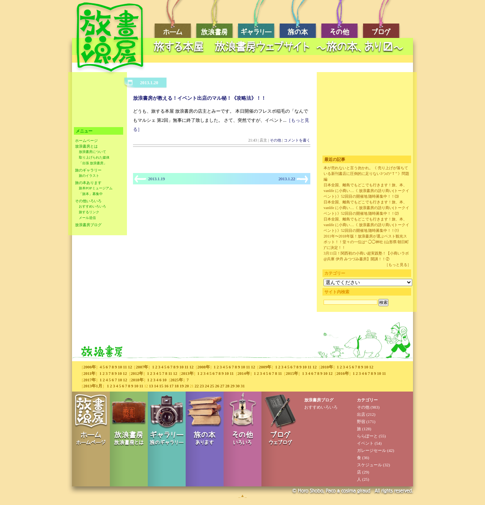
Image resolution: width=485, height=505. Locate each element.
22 (196, 386)
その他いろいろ (88, 201)
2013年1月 (92, 386)
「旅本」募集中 (91, 194)
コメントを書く (297, 140)
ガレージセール (371, 450)
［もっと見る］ (398, 265)
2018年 (137, 380)
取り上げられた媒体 (94, 157)
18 (176, 386)
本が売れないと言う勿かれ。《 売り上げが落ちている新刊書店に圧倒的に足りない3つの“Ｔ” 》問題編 (366, 173)
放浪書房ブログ (88, 225)
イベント (365, 443)
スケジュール (369, 465)
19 (182, 386)
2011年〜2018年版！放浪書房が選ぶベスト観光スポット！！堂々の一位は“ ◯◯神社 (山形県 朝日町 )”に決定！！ (366, 242)
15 (161, 386)
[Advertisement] (280, 59)
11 (125, 367)
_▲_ (242, 495)
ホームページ (86, 140)
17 (171, 386)
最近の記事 (334, 159)
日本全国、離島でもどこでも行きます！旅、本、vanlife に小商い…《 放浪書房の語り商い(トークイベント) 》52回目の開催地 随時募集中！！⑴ (366, 225)
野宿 (361, 421)
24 (207, 386)
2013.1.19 (156, 178)
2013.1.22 (286, 178)
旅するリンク (89, 212)
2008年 (203, 367)
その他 (275, 140)
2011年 (89, 373)
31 (243, 386)
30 (237, 386)
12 (130, 367)
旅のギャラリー (88, 170)
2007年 (142, 367)
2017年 (89, 380)
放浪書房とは (86, 146)
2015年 (292, 373)
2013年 (187, 373)
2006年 (89, 367)
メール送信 (87, 218)
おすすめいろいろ (92, 206)
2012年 (137, 373)
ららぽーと (367, 436)
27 (222, 386)
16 (166, 386)
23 (202, 386)
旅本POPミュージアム (96, 188)
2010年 (327, 367)
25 (212, 386)
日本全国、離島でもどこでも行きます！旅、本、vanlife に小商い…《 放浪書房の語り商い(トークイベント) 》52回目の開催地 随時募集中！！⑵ (366, 208)
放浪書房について (92, 152)
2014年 (244, 373)
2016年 (342, 373)
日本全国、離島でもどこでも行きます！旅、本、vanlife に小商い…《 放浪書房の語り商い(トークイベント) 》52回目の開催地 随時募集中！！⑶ (366, 190)
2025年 (177, 380)
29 (232, 386)
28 (227, 386)
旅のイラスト (89, 176)
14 (156, 386)
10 (120, 367)
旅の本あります (88, 183)
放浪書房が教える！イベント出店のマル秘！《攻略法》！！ (199, 98)
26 (217, 386)
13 (151, 386)
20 (187, 386)
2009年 (265, 367)
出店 (361, 414)
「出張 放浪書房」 (93, 163)
